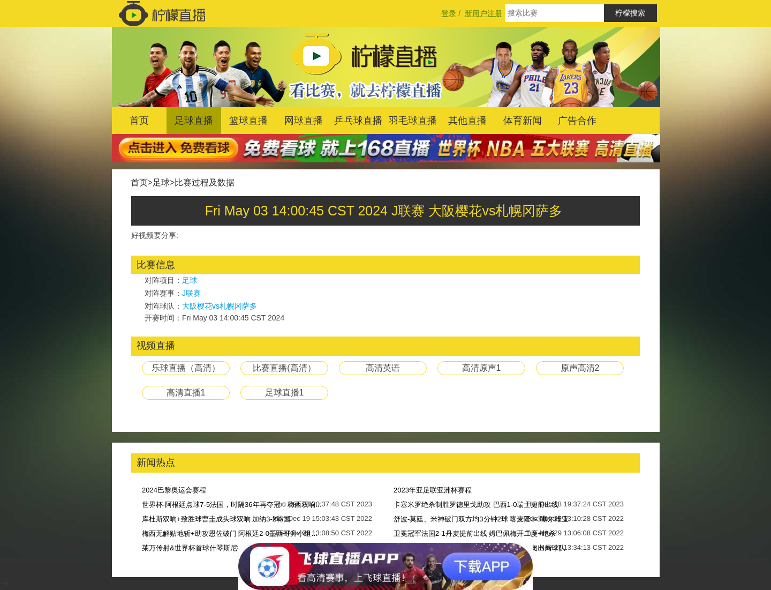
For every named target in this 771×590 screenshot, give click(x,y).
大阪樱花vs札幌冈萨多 (219, 306)
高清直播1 (186, 392)
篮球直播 (248, 120)
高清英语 (383, 367)
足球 (161, 182)
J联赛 (191, 293)
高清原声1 (481, 367)
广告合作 (577, 120)
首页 (139, 120)
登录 (448, 13)
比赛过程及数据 (205, 182)
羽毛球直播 (413, 120)
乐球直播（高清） (186, 367)
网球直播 (303, 120)
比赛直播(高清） (284, 367)
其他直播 (467, 120)
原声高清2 (580, 367)
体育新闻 (522, 120)
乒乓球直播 (358, 120)
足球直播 (194, 120)
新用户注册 (483, 13)
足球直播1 (284, 392)
